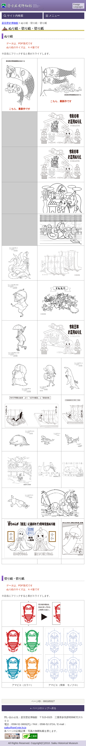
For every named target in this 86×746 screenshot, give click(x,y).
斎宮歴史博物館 (10, 23)
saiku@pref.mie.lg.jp (15, 727)
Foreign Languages (78, 5)
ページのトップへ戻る (44, 708)
